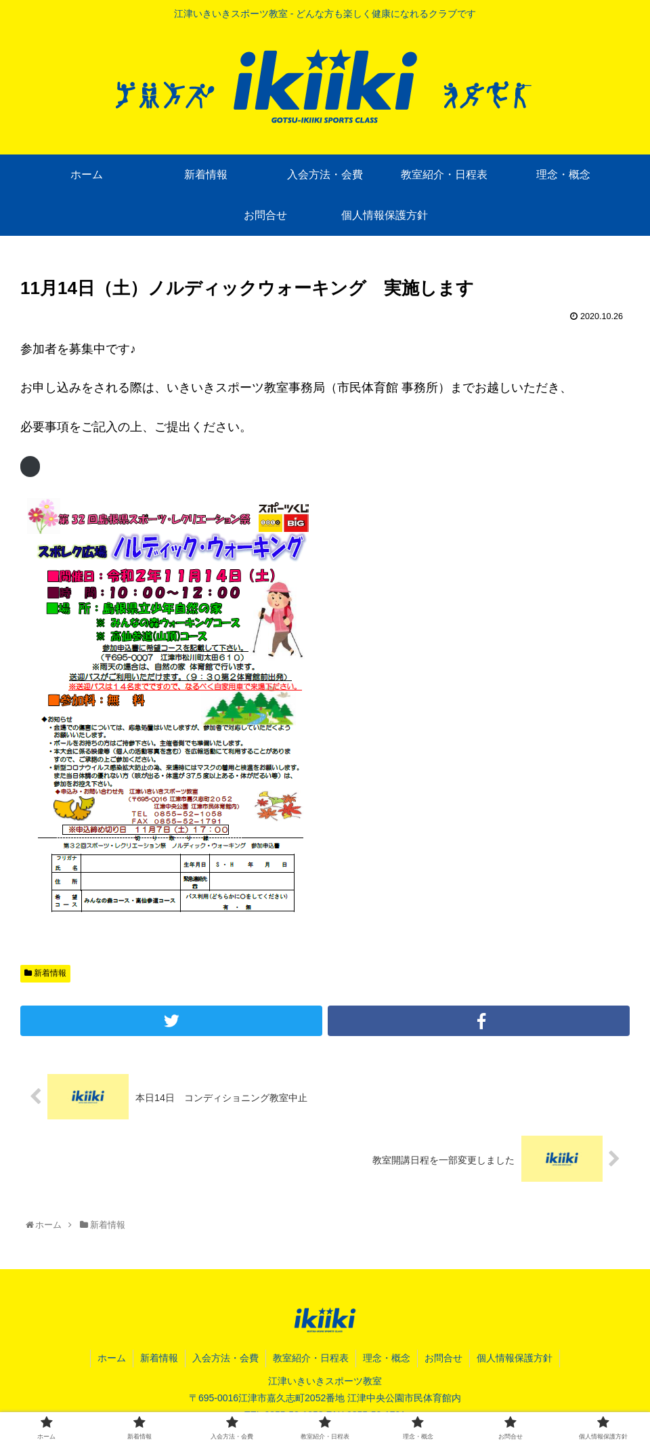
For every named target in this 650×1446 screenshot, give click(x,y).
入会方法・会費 (225, 1357)
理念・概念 (386, 1357)
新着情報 (45, 973)
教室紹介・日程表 (311, 1357)
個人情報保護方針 (514, 1357)
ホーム (112, 1357)
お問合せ (443, 1357)
